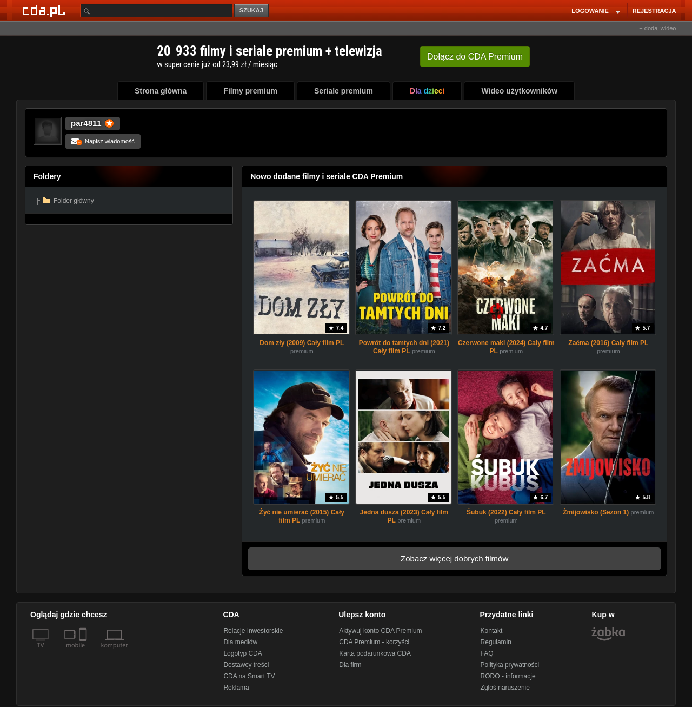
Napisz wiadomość (103, 141)
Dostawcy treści (246, 665)
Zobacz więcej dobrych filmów (454, 558)
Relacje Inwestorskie (253, 631)
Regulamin (496, 642)
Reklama (236, 687)
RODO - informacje (508, 676)
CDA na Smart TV (249, 676)
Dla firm (350, 665)
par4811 (86, 123)
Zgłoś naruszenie (505, 687)
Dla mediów (240, 642)
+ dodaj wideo (657, 28)
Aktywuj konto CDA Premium (380, 631)
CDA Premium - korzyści (374, 642)
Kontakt (492, 631)
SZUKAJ (251, 10)
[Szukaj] (156, 10)
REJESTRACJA (654, 11)
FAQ (487, 653)
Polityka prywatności (510, 665)
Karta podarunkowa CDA (375, 653)
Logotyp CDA (242, 653)
